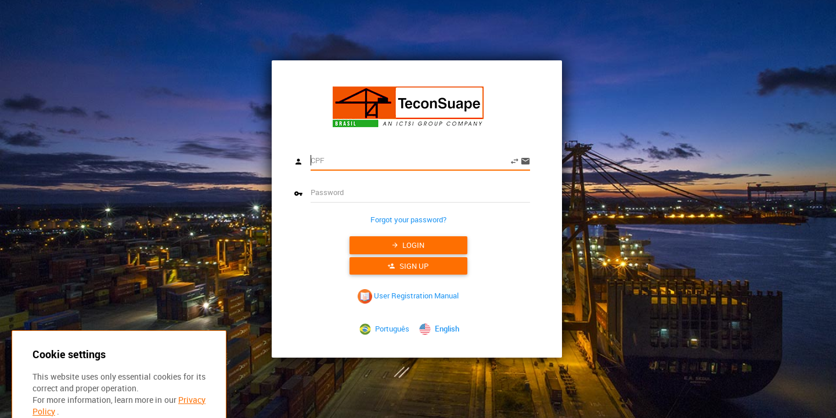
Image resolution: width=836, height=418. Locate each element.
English (437, 328)
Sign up (408, 266)
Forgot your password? (408, 219)
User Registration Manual (408, 295)
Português (383, 328)
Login (408, 245)
